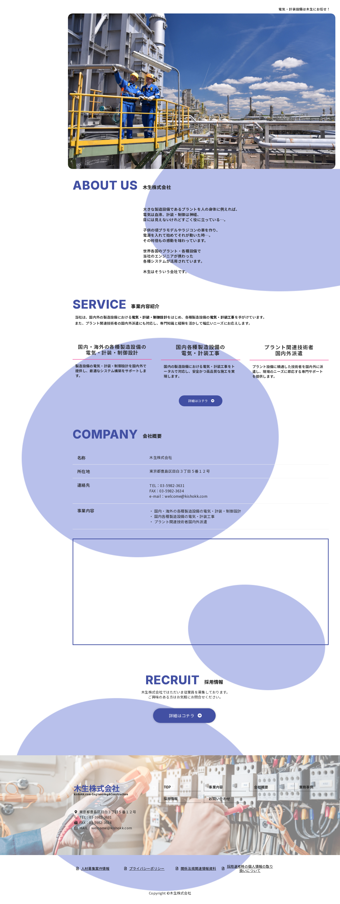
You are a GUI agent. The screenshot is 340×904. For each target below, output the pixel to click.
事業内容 (34, 56)
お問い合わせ (34, 97)
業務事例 (306, 787)
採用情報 (34, 87)
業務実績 (34, 77)
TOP (35, 45)
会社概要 (34, 66)
